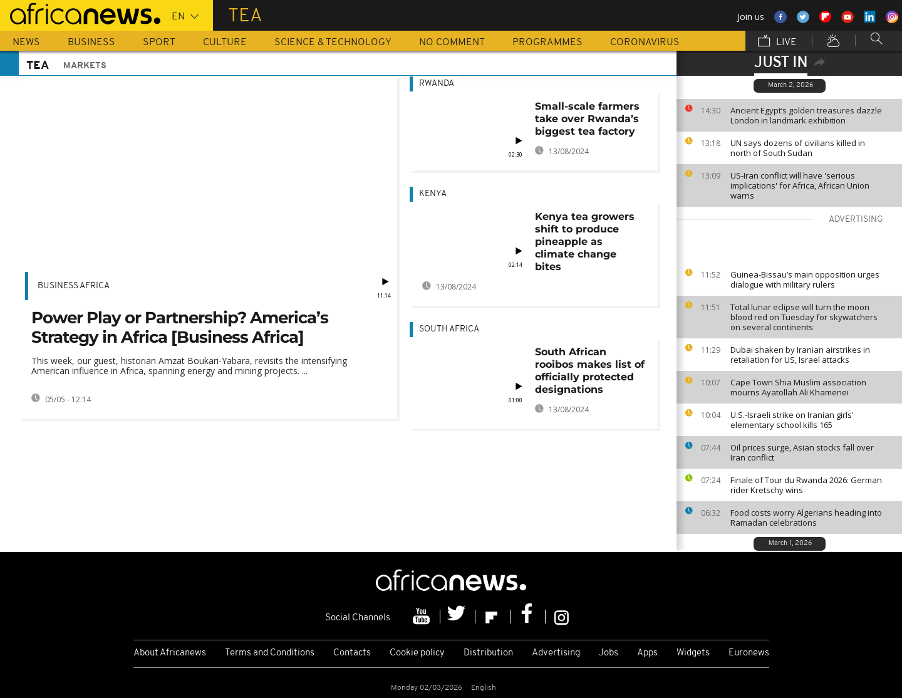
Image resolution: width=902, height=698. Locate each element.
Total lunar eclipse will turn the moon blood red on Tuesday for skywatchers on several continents (804, 317)
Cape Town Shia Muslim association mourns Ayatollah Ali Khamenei (798, 387)
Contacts (352, 653)
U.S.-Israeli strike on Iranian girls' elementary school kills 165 (792, 420)
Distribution (488, 653)
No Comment (452, 43)
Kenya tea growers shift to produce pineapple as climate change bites (585, 242)
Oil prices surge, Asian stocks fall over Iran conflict (802, 452)
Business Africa (74, 286)
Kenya (433, 194)
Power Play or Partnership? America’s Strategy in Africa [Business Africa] (179, 327)
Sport (159, 43)
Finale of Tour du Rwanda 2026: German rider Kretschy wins (806, 485)
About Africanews (169, 653)
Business (91, 43)
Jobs (608, 653)
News (26, 43)
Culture (225, 43)
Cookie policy (417, 653)
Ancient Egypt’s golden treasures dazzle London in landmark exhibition (806, 115)
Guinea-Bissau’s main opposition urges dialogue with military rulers (804, 279)
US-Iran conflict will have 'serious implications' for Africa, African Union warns (799, 185)
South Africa (449, 329)
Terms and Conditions (269, 653)
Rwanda (436, 83)
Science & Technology (332, 43)
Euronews (748, 653)
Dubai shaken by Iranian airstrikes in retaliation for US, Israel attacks (800, 355)
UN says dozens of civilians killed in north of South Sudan (797, 148)
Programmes (547, 43)
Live (777, 42)
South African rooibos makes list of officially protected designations (590, 370)
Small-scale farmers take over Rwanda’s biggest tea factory (587, 118)
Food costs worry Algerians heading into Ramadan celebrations (806, 518)
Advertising (556, 653)
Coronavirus (645, 43)
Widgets (693, 653)
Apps (647, 653)
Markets (84, 66)
